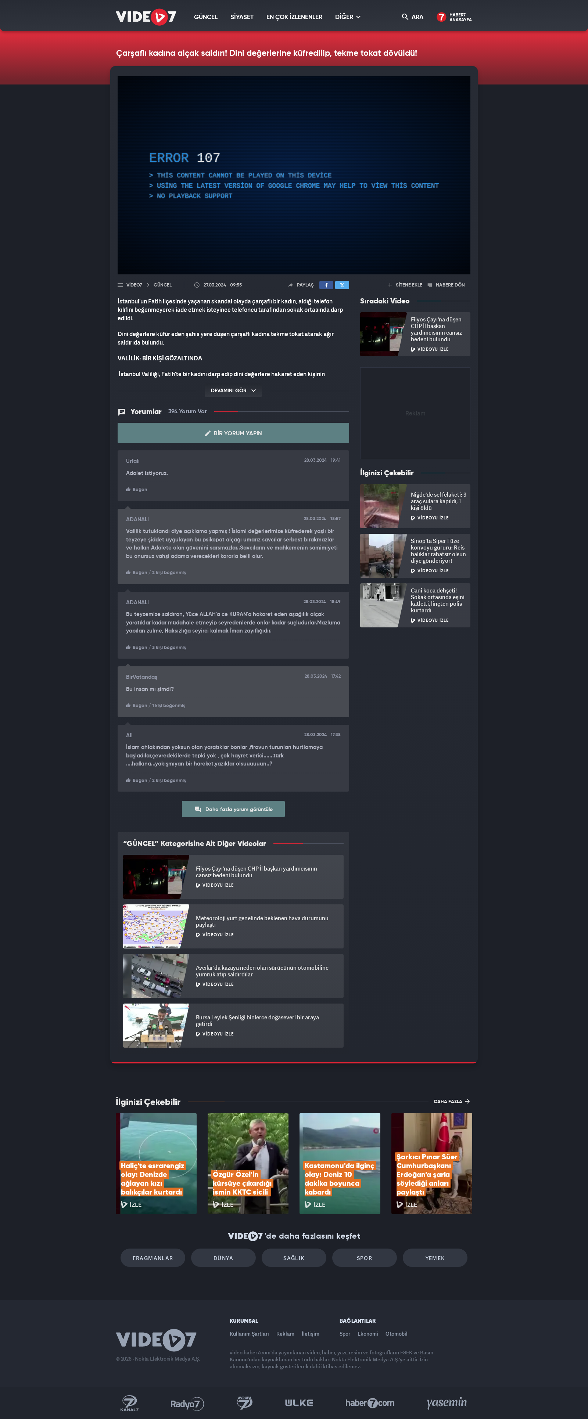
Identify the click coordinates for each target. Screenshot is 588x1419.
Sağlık (293, 1257)
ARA (412, 17)
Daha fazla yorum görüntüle (233, 809)
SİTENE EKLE (405, 285)
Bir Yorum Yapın (233, 433)
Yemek (435, 1257)
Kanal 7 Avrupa (245, 1403)
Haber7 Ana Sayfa (454, 17)
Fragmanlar (153, 1257)
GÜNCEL (206, 17)
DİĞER (348, 17)
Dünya (223, 1257)
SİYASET (242, 17)
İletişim (310, 1333)
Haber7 (370, 1403)
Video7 (134, 285)
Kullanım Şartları (249, 1333)
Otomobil (397, 1333)
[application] (294, 175)
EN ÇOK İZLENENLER (294, 17)
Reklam (285, 1333)
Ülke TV (299, 1403)
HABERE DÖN (446, 285)
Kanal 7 (129, 1403)
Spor (365, 1257)
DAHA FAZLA (452, 1101)
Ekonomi (368, 1333)
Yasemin (447, 1403)
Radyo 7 (187, 1403)
